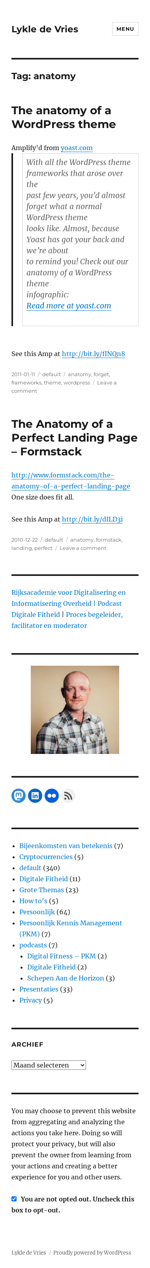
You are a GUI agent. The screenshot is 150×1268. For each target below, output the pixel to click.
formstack (109, 540)
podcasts (33, 945)
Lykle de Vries (44, 29)
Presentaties (38, 989)
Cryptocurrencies (46, 857)
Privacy (30, 1000)
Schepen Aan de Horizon (65, 978)
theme (52, 382)
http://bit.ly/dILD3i (92, 519)
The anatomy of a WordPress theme (63, 117)
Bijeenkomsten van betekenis (65, 846)
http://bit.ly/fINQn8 (93, 354)
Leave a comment (83, 548)
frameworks (26, 382)
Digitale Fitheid (43, 879)
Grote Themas (41, 890)
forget (101, 374)
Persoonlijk (37, 912)
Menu (125, 29)
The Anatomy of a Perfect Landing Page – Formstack (74, 437)
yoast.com (77, 148)
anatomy (79, 374)
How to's (33, 901)
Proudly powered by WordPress (92, 1252)
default (51, 374)
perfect (43, 548)
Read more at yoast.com (68, 305)
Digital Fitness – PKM (61, 956)
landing (21, 548)
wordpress (77, 382)
